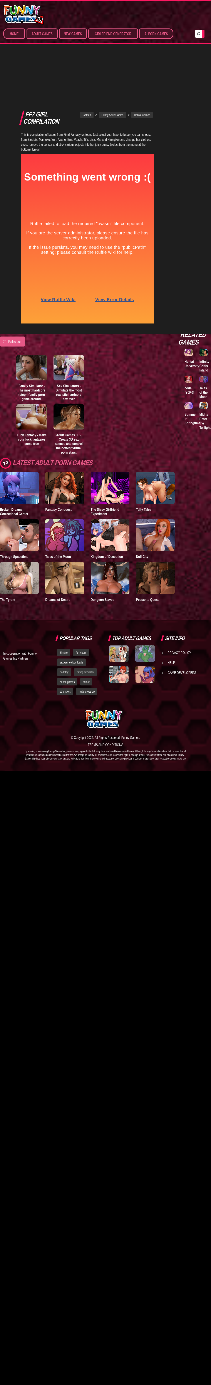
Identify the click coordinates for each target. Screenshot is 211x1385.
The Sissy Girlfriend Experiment (105, 466)
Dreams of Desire (57, 554)
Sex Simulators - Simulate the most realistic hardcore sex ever (69, 347)
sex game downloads (71, 617)
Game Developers (182, 627)
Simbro (64, 607)
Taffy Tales (143, 464)
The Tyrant (7, 554)
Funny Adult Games (113, 69)
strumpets (65, 646)
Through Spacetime (14, 511)
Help (171, 617)
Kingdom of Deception (107, 511)
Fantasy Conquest (58, 464)
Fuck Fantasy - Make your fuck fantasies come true (31, 394)
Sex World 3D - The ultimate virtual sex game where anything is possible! (195, 165)
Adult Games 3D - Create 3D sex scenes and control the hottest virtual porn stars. (69, 398)
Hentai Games (142, 69)
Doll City (142, 511)
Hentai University (191, 363)
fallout (86, 636)
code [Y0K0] (189, 390)
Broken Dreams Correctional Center (14, 466)
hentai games (67, 636)
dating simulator (85, 627)
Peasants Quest (147, 554)
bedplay (64, 627)
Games (87, 69)
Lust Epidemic (191, 113)
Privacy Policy (179, 607)
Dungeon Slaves (102, 554)
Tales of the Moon (58, 511)
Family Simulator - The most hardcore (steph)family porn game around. (31, 347)
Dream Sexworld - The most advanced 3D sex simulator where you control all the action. (195, 273)
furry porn (81, 607)
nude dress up (87, 646)
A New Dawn (203, 89)
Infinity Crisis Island (204, 365)
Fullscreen (12, 296)
